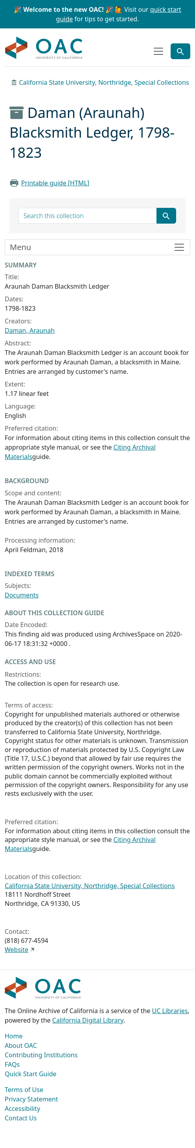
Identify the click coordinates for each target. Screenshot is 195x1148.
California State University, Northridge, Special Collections (104, 82)
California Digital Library (87, 1020)
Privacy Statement (31, 1099)
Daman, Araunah (30, 330)
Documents (22, 595)
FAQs (12, 1064)
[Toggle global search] (180, 51)
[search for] (87, 216)
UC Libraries (170, 1010)
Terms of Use (24, 1089)
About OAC (21, 1045)
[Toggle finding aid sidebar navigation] (97, 247)
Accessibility (22, 1108)
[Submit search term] (166, 216)
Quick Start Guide (31, 1074)
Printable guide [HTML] (55, 183)
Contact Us (21, 1118)
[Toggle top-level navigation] (158, 51)
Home (14, 1036)
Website (16, 949)
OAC (44, 48)
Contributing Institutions (41, 1055)
